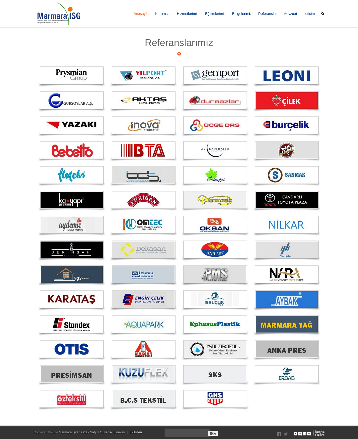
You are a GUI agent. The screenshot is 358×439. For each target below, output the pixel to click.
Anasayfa (141, 14)
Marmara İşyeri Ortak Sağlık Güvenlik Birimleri (92, 432)
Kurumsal (162, 14)
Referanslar (267, 14)
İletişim (309, 14)
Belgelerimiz (242, 14)
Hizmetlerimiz (188, 14)
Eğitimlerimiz (215, 14)
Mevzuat (290, 14)
